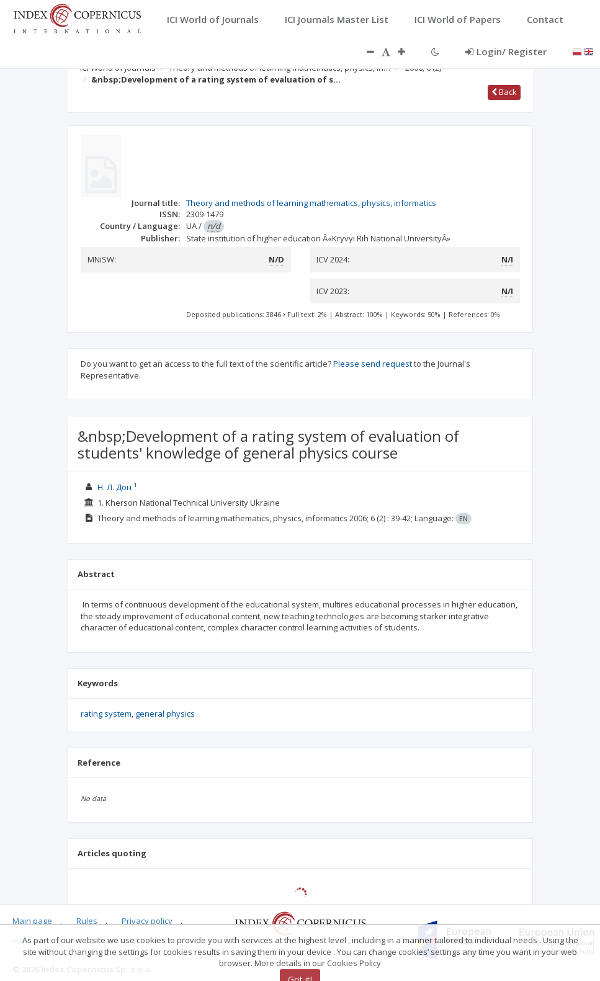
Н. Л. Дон (115, 487)
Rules (86, 920)
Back (504, 91)
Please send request (372, 363)
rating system (106, 713)
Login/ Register (506, 51)
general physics (165, 713)
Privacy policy (147, 920)
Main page (32, 920)
